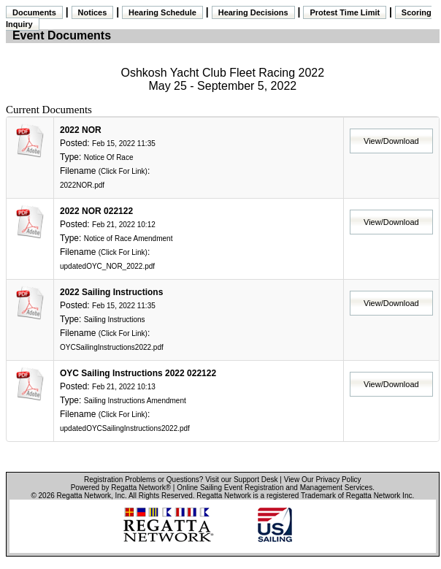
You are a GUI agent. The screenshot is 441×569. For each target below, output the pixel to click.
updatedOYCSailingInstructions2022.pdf (125, 428)
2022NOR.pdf (82, 185)
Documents (34, 12)
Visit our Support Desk (241, 480)
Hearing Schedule (162, 12)
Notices (92, 12)
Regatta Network (84, 496)
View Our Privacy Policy (322, 480)
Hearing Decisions (253, 12)
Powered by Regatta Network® (121, 488)
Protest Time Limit (345, 12)
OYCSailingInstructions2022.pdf (112, 347)
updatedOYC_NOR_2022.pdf (107, 266)
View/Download (391, 141)
